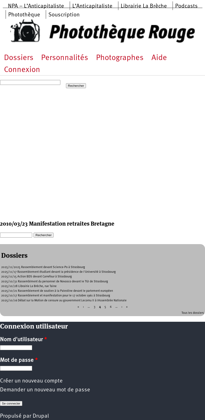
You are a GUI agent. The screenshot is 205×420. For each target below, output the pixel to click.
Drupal (41, 416)
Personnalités (64, 58)
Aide (159, 58)
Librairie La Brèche (144, 6)
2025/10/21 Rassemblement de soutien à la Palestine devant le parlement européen (57, 290)
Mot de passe (19, 360)
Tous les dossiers (193, 312)
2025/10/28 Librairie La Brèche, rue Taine (29, 286)
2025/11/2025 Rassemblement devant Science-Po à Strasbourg (43, 267)
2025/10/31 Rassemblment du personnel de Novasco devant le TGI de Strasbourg (54, 281)
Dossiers (18, 58)
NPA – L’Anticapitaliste (36, 6)
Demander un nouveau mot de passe (45, 390)
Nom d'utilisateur (23, 340)
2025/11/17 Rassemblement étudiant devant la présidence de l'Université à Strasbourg (58, 271)
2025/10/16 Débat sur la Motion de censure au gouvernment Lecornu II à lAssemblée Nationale (64, 300)
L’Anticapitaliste (92, 6)
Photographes (119, 58)
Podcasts (186, 6)
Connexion (22, 70)
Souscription (64, 15)
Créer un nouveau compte (31, 381)
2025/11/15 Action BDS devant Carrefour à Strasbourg (36, 276)
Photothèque (24, 15)
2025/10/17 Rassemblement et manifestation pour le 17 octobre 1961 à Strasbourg (55, 295)
